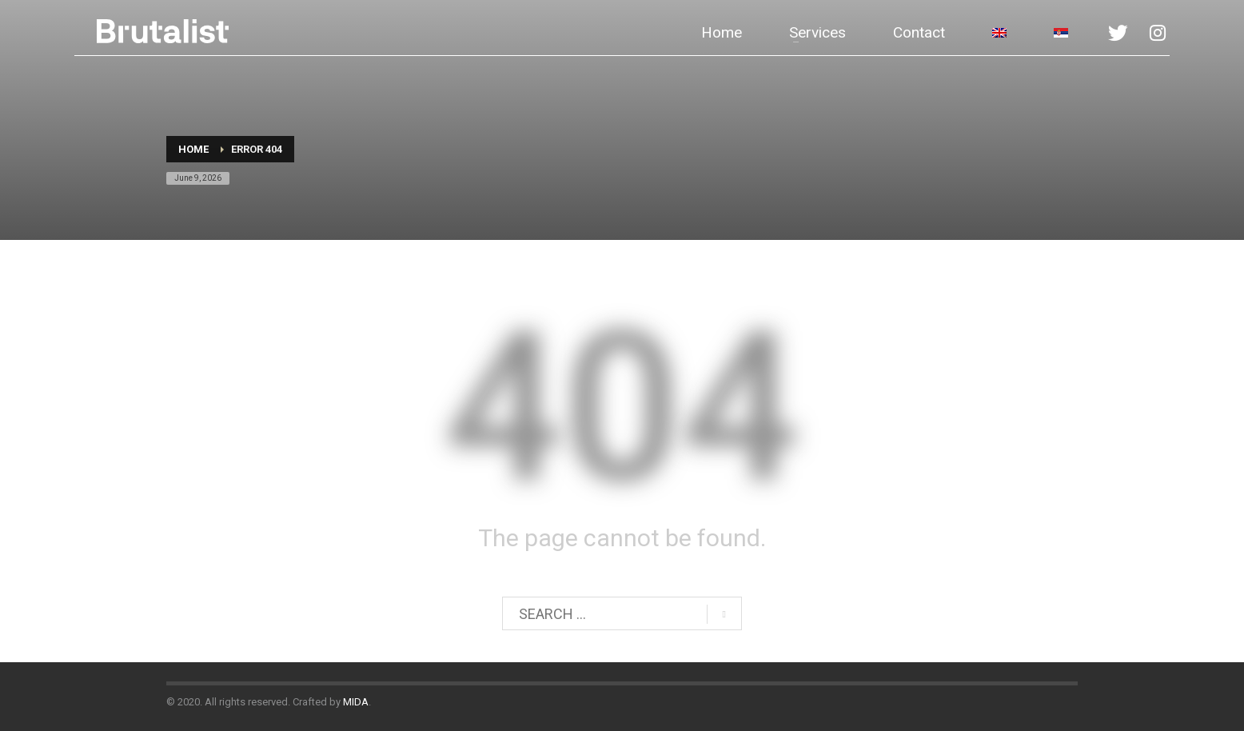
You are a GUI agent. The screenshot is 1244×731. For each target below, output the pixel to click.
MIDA (356, 702)
